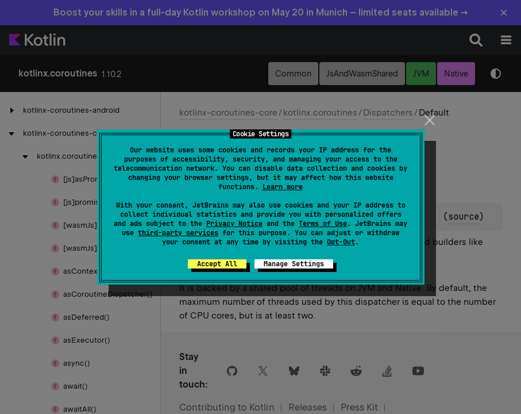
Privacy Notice (234, 223)
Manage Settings (294, 264)
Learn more (283, 186)
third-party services (178, 232)
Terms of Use (323, 223)
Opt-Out (341, 242)
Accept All (217, 264)
